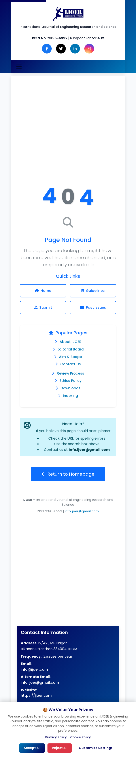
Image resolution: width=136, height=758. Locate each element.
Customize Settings (96, 748)
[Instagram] (89, 49)
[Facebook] (47, 49)
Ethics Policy (70, 380)
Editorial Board (70, 349)
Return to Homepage (68, 474)
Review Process (70, 373)
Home (43, 290)
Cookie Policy (80, 737)
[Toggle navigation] (19, 66)
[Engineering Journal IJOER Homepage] (68, 14)
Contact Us (70, 364)
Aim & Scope (70, 356)
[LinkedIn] (75, 49)
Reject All (59, 748)
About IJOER (70, 341)
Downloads (70, 388)
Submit (43, 307)
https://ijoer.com (36, 695)
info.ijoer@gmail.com (89, 449)
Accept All (32, 748)
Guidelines (93, 290)
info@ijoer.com (34, 669)
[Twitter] (61, 49)
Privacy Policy (56, 737)
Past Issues (93, 307)
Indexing (70, 395)
